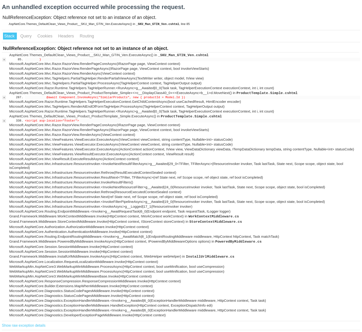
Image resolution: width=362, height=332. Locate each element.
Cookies (45, 36)
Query (26, 36)
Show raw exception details (23, 325)
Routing (87, 36)
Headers (66, 36)
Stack (10, 36)
